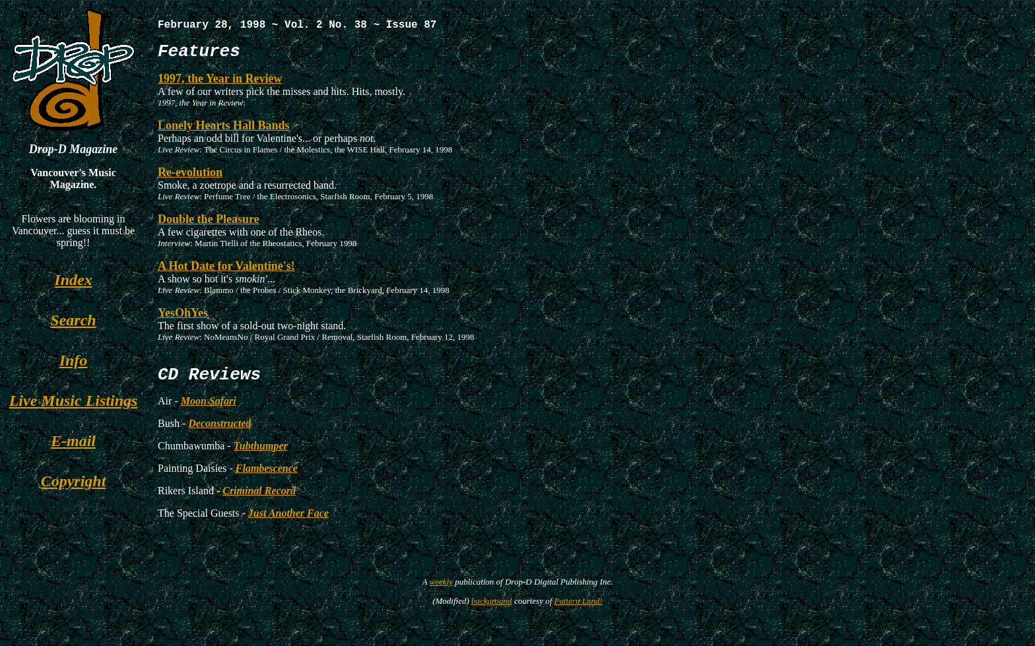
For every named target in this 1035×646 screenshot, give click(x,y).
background (491, 611)
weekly (441, 592)
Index (73, 279)
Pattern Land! (578, 611)
